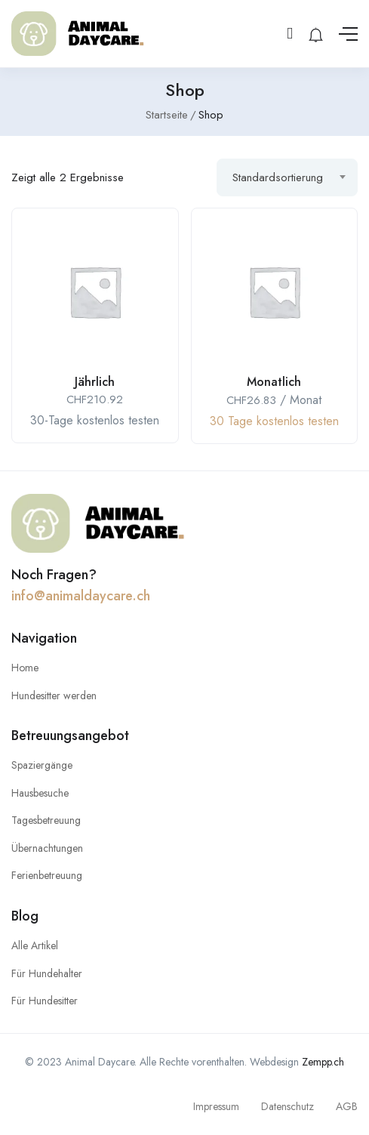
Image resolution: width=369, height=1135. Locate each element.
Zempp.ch (323, 1061)
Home (24, 667)
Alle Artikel (34, 945)
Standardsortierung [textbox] (277, 177)
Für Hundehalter (46, 973)
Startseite (167, 114)
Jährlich (95, 381)
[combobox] (287, 177)
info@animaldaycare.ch (80, 596)
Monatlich (274, 381)
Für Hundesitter (44, 1000)
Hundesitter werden (54, 695)
